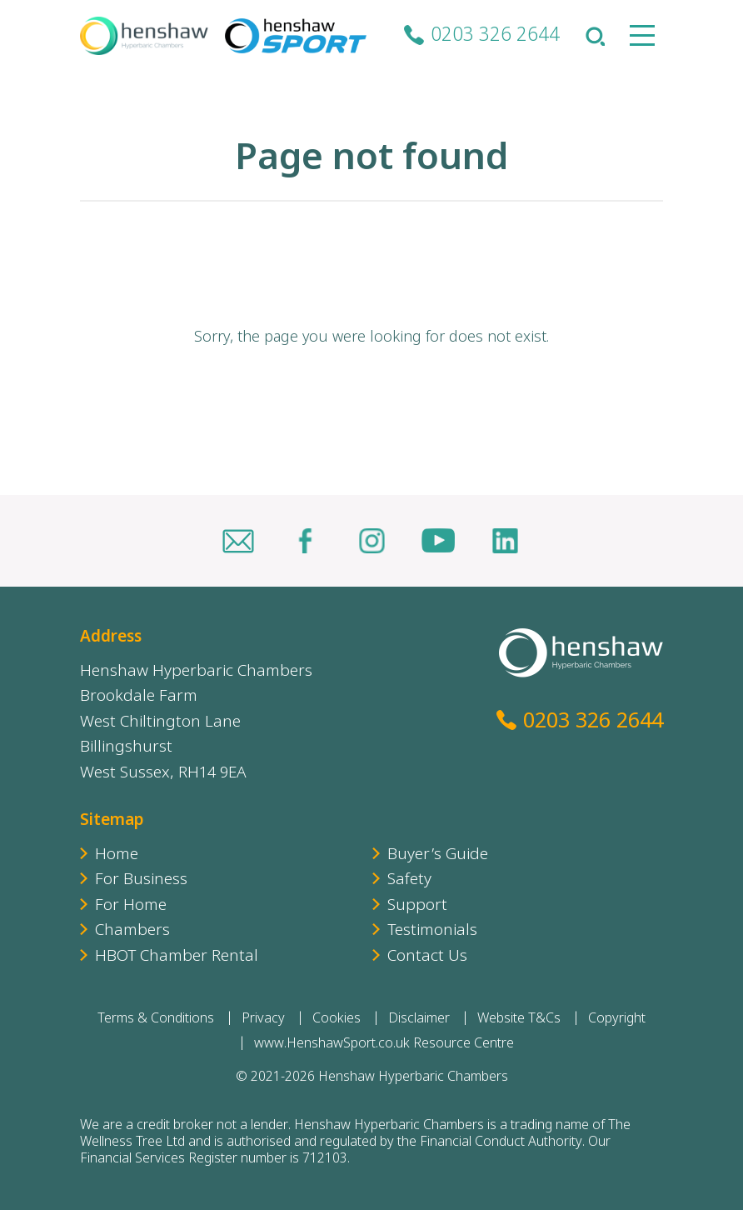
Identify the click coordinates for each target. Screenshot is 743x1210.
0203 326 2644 (495, 36)
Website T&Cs (519, 1019)
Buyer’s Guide (437, 855)
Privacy (263, 1019)
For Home (131, 906)
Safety (409, 880)
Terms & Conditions (155, 1019)
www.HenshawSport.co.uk (332, 1044)
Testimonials (432, 931)
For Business (141, 880)
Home (116, 855)
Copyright (617, 1019)
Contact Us (427, 957)
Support (417, 906)
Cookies (336, 1019)
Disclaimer (419, 1019)
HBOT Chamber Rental (176, 957)
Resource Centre (463, 1044)
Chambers (132, 931)
